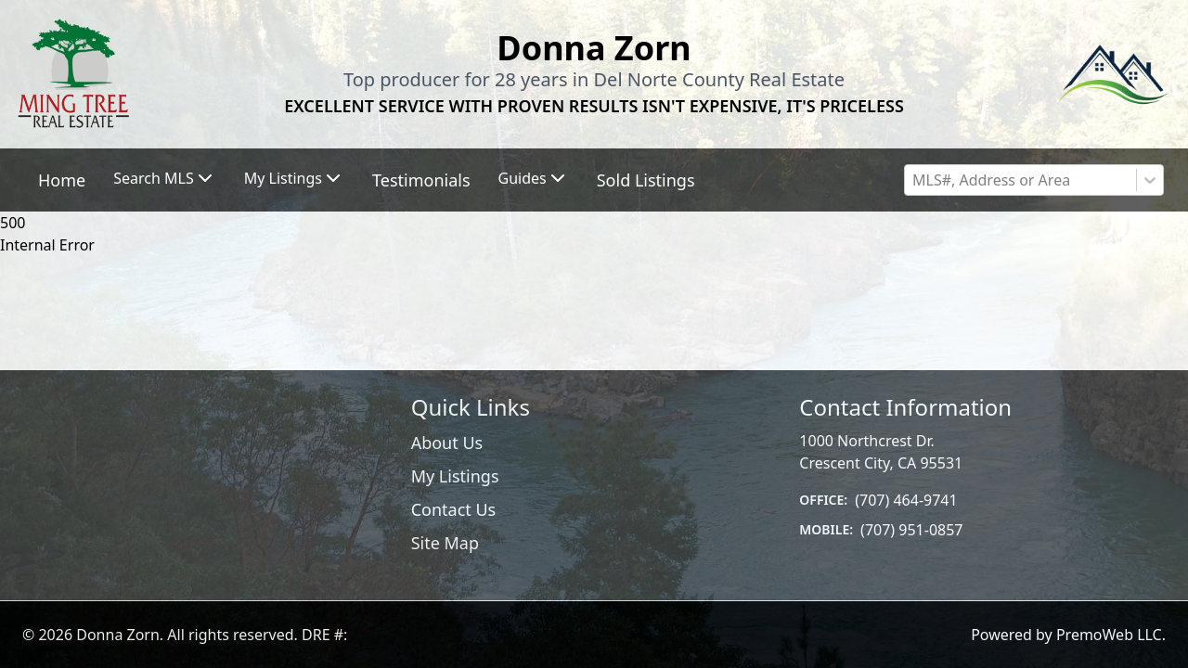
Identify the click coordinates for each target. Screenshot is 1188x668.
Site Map (445, 543)
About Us (447, 442)
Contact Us (454, 509)
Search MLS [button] (164, 178)
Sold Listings (646, 180)
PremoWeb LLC (1109, 634)
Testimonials (421, 180)
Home (61, 180)
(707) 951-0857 (911, 530)
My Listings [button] (294, 178)
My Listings (455, 476)
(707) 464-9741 (906, 500)
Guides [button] (533, 178)
